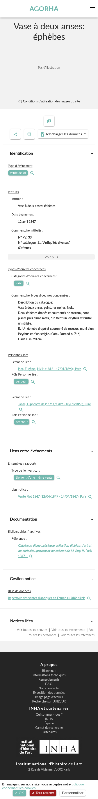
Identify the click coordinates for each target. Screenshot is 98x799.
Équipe (49, 723)
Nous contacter (49, 688)
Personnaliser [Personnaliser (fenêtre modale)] (73, 793)
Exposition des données (49, 693)
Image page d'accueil (49, 697)
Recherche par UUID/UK (49, 701)
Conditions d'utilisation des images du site (49, 101)
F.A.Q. (49, 684)
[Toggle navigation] (93, 9)
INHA (49, 719)
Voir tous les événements (68, 630)
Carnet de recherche (49, 728)
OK (19, 793)
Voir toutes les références (77, 635)
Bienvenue (49, 671)
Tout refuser (43, 793)
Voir (51, 257)
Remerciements (49, 679)
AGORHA (44, 9)
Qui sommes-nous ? (49, 714)
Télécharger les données (61, 134)
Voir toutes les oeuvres (32, 630)
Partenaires (49, 732)
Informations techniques (49, 675)
